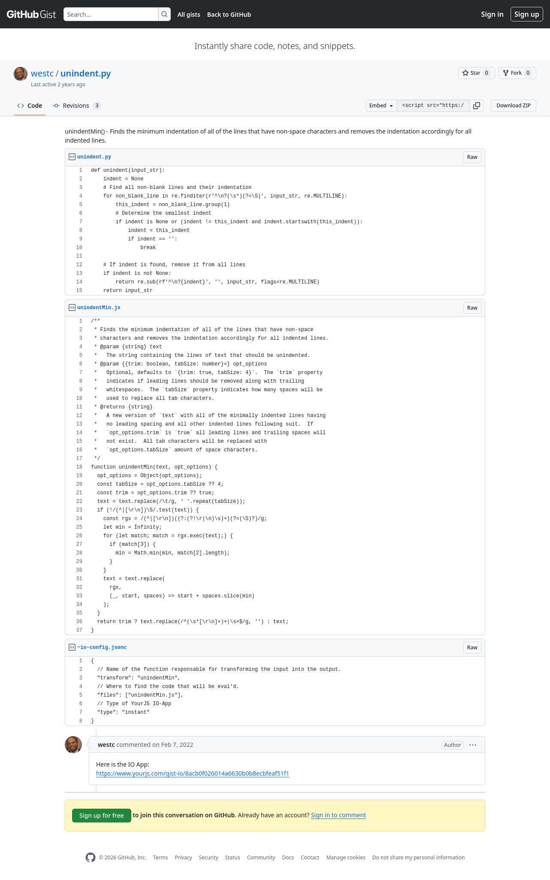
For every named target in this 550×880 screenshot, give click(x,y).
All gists (189, 14)
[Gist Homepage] (32, 14)
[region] (275, 230)
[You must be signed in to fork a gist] (517, 73)
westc (42, 73)
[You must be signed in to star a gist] (476, 73)
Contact (310, 857)
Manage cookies (345, 857)
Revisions (77, 105)
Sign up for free (101, 815)
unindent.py (85, 73)
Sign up (526, 14)
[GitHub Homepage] (90, 857)
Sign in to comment (338, 815)
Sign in (492, 14)
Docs (288, 857)
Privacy (183, 857)
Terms (160, 857)
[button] (476, 106)
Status (232, 857)
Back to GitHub (229, 14)
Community (261, 857)
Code (29, 105)
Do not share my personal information (418, 857)
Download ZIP (513, 105)
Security (208, 857)
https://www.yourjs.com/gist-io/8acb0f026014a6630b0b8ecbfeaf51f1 (192, 773)
